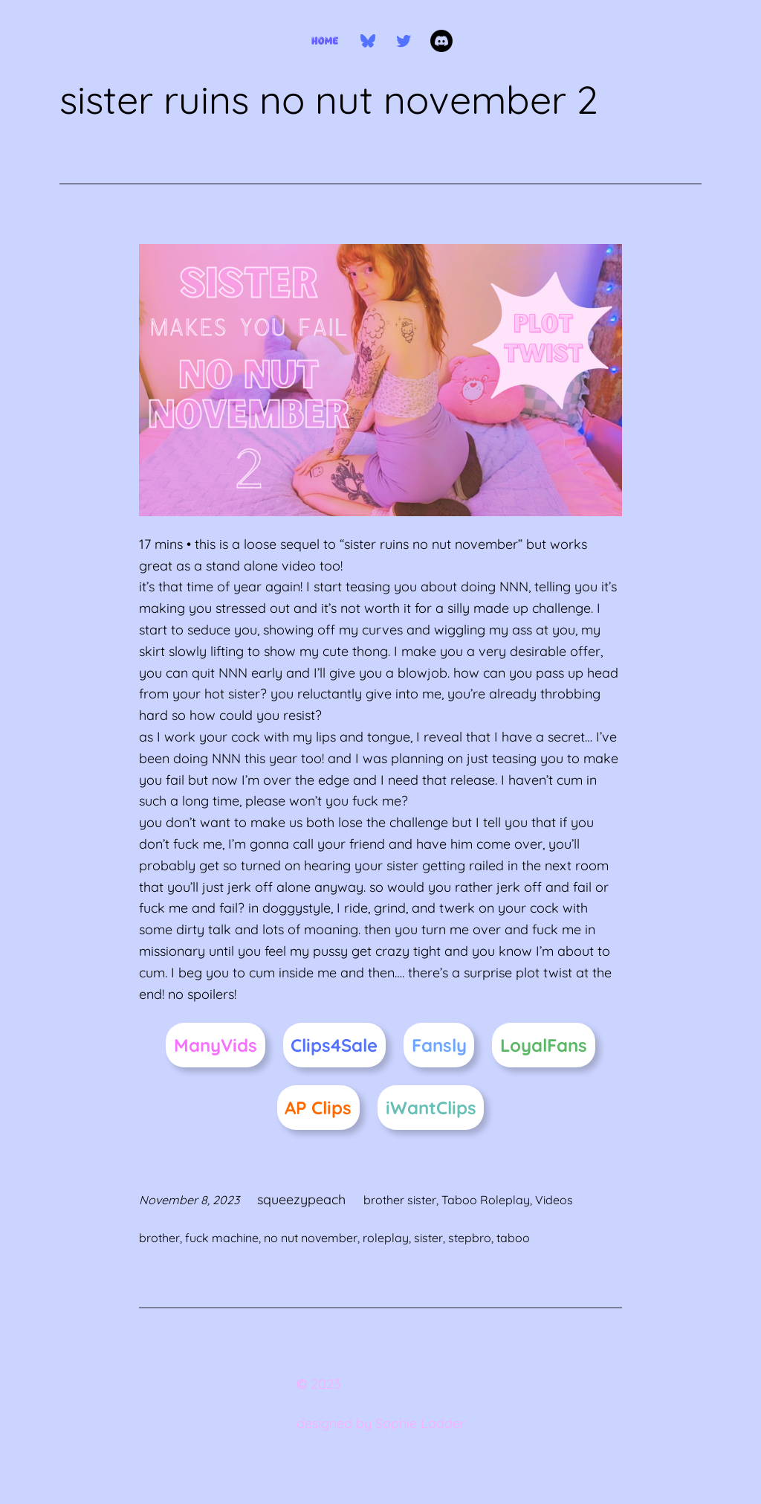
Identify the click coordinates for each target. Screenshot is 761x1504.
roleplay (386, 1237)
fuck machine (222, 1237)
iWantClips (431, 1107)
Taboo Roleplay (485, 1199)
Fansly (439, 1045)
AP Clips (318, 1107)
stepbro (469, 1237)
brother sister (399, 1199)
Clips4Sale (334, 1045)
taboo (513, 1237)
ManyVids (215, 1045)
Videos (554, 1199)
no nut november (310, 1237)
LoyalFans (543, 1045)
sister (428, 1237)
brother (159, 1237)
